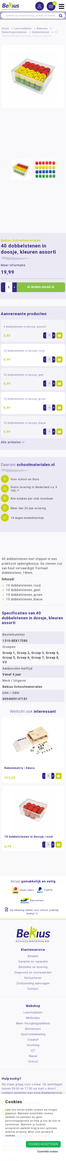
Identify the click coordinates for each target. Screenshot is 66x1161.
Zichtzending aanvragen (33, 983)
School (33, 1061)
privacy (46, 1131)
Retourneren (33, 978)
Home (5, 28)
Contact (33, 988)
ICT (33, 1050)
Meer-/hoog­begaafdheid (33, 1023)
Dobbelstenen (41, 32)
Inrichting (33, 1045)
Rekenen (42, 28)
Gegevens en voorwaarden (33, 972)
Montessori (33, 1028)
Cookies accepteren (43, 1144)
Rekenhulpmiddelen (14, 32)
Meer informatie (13, 265)
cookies (10, 1135)
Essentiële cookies (47, 1151)
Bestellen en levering (33, 967)
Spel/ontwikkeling (33, 1034)
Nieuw (33, 1056)
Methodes (33, 1018)
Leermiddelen (23, 28)
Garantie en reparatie (33, 961)
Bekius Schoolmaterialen (21, 240)
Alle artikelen (13, 442)
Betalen (33, 956)
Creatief (33, 1039)
